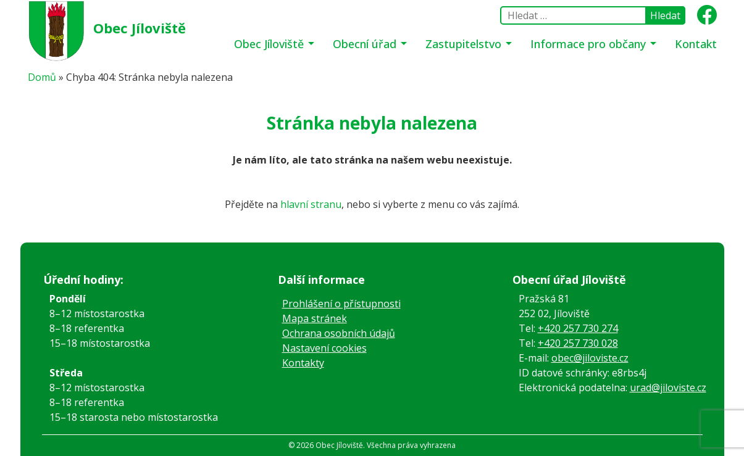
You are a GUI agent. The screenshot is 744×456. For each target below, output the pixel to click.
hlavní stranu (310, 204)
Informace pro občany (589, 43)
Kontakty (303, 363)
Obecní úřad (366, 43)
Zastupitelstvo (464, 43)
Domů (42, 77)
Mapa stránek (314, 318)
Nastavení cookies (324, 348)
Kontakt (696, 43)
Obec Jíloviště (139, 28)
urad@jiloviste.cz (668, 387)
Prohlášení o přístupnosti (341, 303)
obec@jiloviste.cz (590, 358)
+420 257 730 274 (578, 328)
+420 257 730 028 (578, 343)
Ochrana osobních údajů (338, 333)
